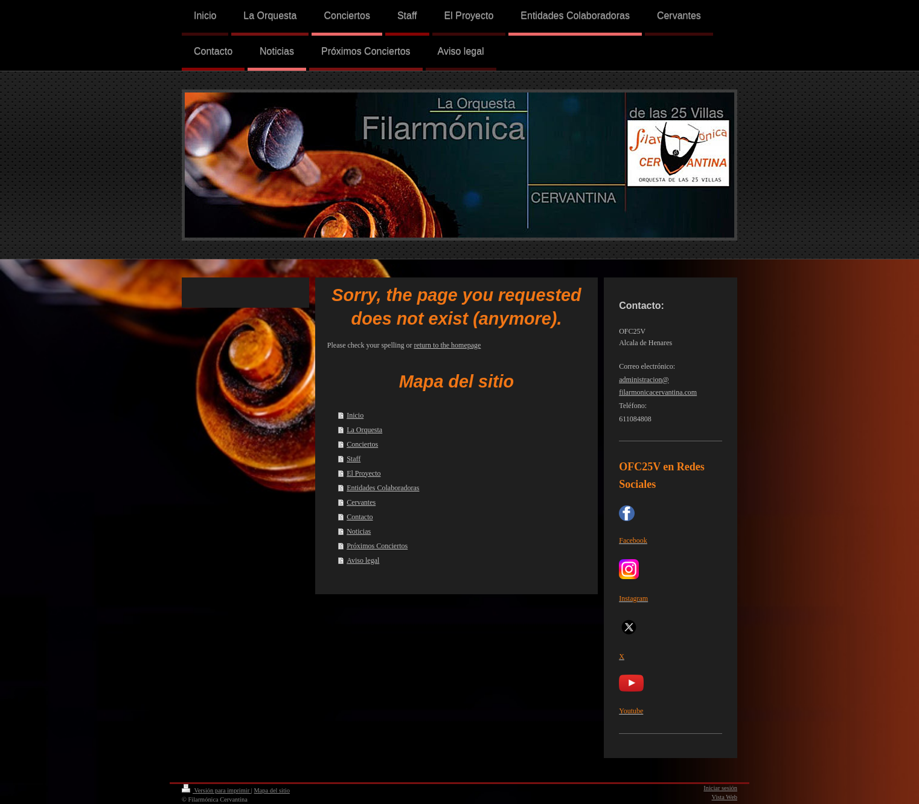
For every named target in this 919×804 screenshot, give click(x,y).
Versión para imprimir (216, 790)
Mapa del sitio (271, 790)
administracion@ (643, 379)
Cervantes (361, 502)
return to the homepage (447, 345)
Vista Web (725, 797)
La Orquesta (364, 430)
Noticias (359, 531)
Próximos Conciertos (377, 546)
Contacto (360, 517)
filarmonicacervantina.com (658, 392)
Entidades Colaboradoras (383, 488)
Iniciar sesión (720, 788)
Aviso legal (363, 560)
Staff (353, 459)
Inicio (355, 415)
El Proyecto (363, 473)
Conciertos (362, 444)
